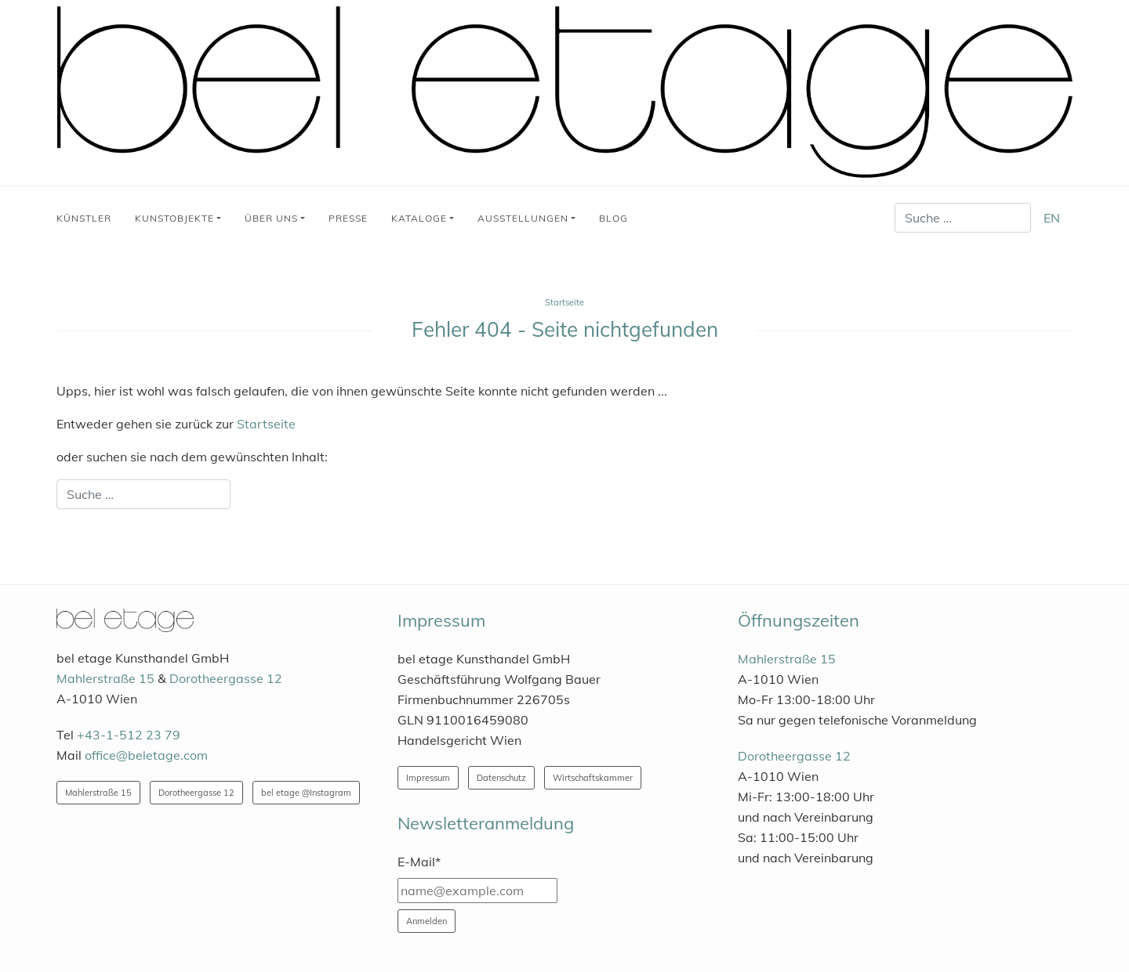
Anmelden (426, 921)
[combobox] (963, 218)
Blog (613, 218)
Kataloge (419, 218)
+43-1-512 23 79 (128, 735)
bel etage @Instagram (306, 792)
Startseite (266, 424)
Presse (348, 218)
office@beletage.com (146, 755)
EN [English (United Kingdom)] (1052, 218)
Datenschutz (501, 777)
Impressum (428, 777)
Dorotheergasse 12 (225, 678)
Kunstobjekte (174, 218)
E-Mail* (419, 861)
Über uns (271, 218)
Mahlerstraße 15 (105, 678)
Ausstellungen (522, 218)
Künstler (83, 218)
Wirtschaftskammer (593, 777)
